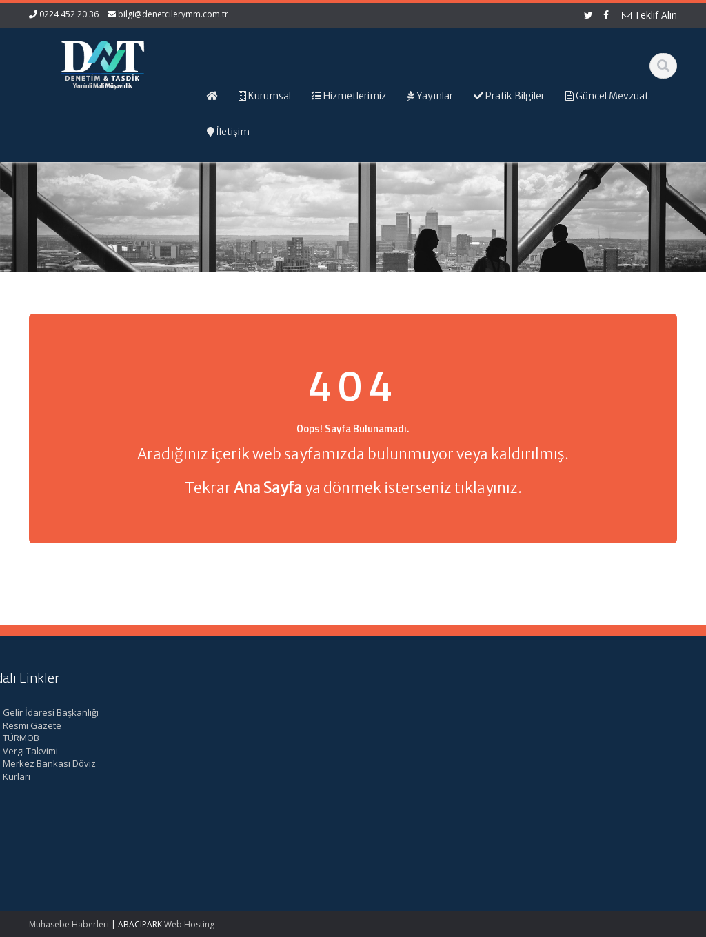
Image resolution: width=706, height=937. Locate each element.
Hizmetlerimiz (404, 738)
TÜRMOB (562, 738)
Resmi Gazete (573, 725)
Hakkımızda (400, 725)
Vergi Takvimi (571, 751)
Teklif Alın (649, 14)
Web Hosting (189, 924)
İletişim (390, 763)
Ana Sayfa (398, 712)
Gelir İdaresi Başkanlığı (592, 712)
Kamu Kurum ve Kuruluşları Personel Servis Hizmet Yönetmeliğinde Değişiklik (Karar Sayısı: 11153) (81, 738)
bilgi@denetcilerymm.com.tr (173, 14)
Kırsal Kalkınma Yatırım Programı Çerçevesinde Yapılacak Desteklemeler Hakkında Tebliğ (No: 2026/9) (76, 809)
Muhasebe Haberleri (69, 924)
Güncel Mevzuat (410, 751)
